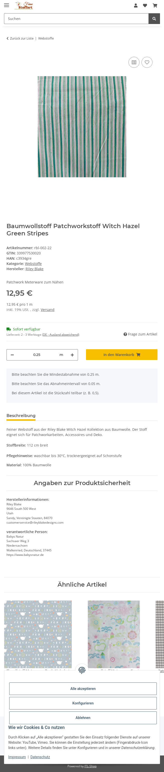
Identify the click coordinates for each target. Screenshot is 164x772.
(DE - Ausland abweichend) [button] (60, 334)
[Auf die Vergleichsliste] (134, 62)
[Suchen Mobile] (76, 18)
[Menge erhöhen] (72, 354)
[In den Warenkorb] (122, 354)
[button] (135, 6)
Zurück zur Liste (22, 38)
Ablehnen (83, 718)
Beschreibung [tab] (21, 415)
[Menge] (37, 354)
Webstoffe (33, 263)
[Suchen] (154, 18)
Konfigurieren (83, 703)
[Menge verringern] (12, 354)
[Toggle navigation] (6, 3)
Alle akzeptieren (83, 689)
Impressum (17, 757)
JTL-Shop (90, 766)
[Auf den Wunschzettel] (147, 62)
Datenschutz (40, 757)
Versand (47, 309)
